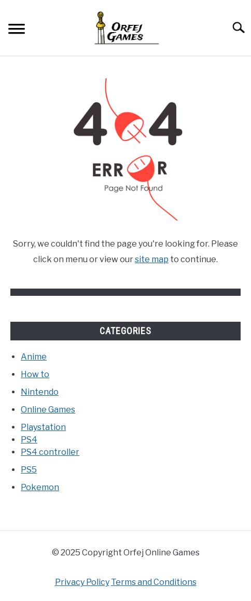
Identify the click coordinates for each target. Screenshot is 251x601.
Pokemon (40, 487)
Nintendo (40, 392)
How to (35, 374)
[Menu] (16, 30)
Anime (34, 357)
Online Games (48, 409)
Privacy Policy (82, 582)
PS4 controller (50, 452)
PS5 (29, 470)
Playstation (43, 427)
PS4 (29, 440)
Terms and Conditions (154, 582)
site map (152, 259)
